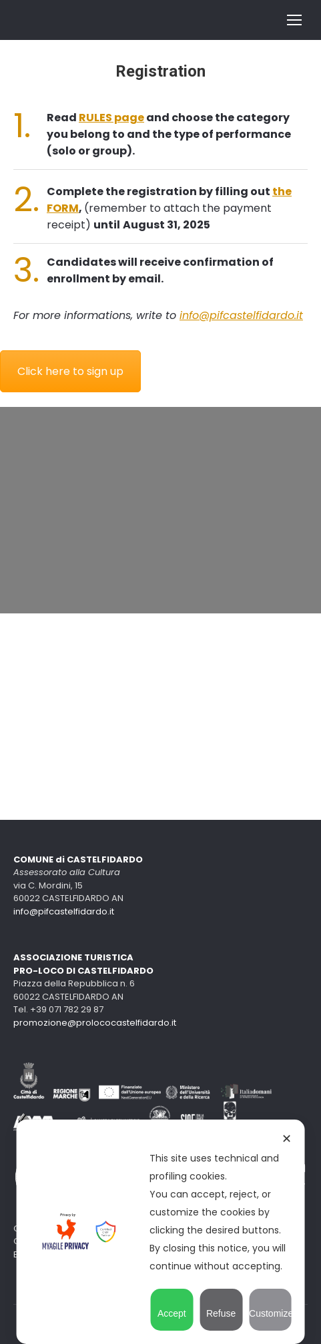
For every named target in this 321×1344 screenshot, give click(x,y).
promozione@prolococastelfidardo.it (94, 1022)
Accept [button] (171, 1307)
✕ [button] (287, 1139)
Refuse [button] (221, 1307)
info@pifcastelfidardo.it (241, 315)
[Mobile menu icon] (294, 20)
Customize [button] (270, 1307)
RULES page (111, 117)
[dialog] (160, 1232)
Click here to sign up (70, 371)
